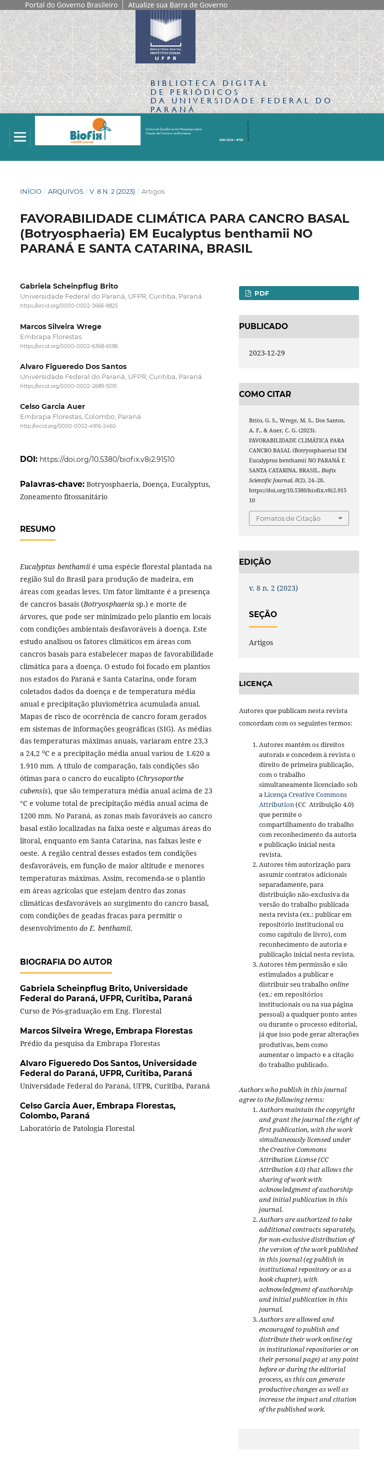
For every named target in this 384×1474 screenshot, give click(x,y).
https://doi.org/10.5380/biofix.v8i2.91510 (107, 459)
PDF (260, 293)
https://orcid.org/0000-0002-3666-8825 (69, 306)
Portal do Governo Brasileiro (71, 4)
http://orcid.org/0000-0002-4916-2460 (68, 426)
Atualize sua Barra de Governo (178, 4)
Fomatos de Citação (288, 518)
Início (31, 191)
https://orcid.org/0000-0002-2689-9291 (68, 386)
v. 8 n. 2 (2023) (112, 191)
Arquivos (66, 191)
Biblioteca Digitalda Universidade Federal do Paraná (241, 95)
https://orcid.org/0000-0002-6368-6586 (69, 346)
